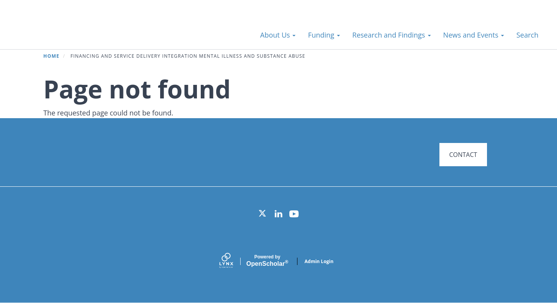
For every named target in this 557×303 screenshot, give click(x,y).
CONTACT (463, 154)
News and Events (473, 35)
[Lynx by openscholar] (232, 261)
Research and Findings (391, 35)
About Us (278, 35)
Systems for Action (75, 30)
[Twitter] (263, 214)
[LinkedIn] (278, 214)
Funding (324, 35)
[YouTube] (294, 214)
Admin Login (318, 261)
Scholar (267, 261)
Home (51, 56)
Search (527, 35)
